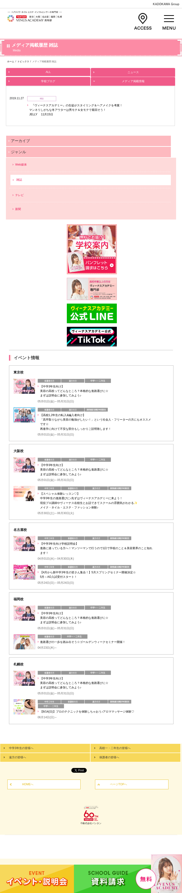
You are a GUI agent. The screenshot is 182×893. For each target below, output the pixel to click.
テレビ (19, 195)
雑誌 (19, 179)
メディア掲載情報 (133, 80)
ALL (48, 71)
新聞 (18, 209)
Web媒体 (21, 164)
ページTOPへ (118, 784)
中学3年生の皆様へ (21, 748)
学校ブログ (48, 80)
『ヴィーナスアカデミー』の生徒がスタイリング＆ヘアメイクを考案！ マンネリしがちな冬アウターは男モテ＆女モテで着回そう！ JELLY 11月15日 (76, 110)
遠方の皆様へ (17, 757)
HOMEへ (27, 784)
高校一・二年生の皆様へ (115, 748)
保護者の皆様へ (109, 757)
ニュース (133, 71)
